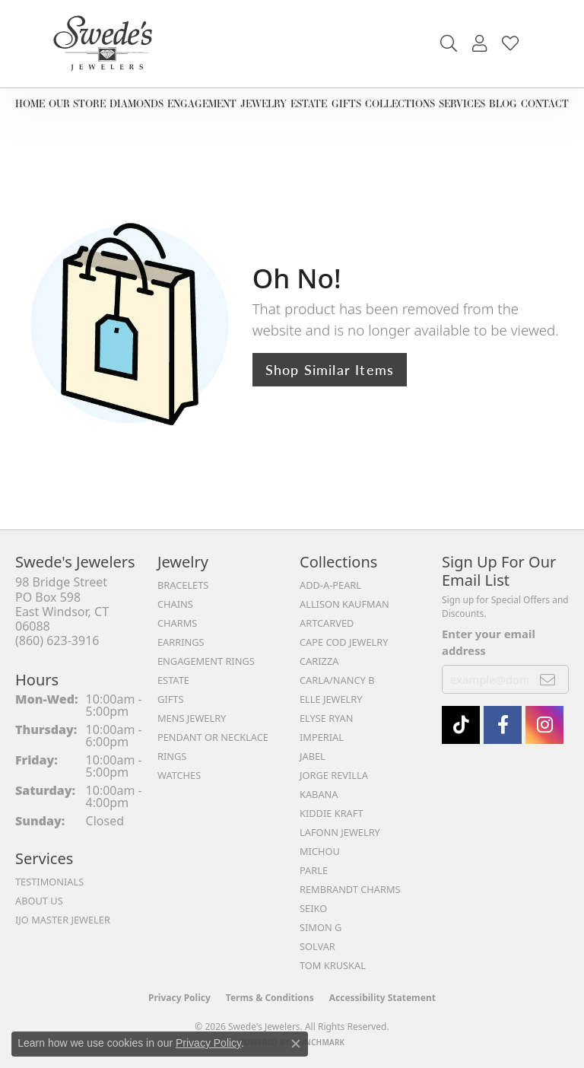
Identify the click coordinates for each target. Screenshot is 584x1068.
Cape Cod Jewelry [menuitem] (344, 642)
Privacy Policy (179, 997)
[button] (448, 44)
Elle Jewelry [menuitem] (331, 699)
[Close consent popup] (295, 1043)
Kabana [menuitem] (319, 794)
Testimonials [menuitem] (49, 881)
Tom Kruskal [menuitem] (333, 965)
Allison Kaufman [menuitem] (344, 604)
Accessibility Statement (382, 997)
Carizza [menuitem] (319, 661)
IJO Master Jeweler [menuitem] (62, 920)
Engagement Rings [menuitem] (206, 661)
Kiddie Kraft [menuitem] (331, 813)
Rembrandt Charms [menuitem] (350, 889)
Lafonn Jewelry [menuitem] (340, 832)
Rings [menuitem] (171, 756)
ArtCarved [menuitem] (327, 623)
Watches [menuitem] (179, 775)
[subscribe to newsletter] (548, 679)
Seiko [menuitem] (313, 908)
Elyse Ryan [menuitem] (327, 718)
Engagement (201, 103)
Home (30, 103)
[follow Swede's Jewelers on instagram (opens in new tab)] (544, 725)
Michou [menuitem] (320, 851)
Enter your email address (488, 642)
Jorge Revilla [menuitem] (334, 775)
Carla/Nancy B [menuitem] (337, 680)
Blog (503, 103)
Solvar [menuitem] (317, 946)
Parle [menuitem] (314, 870)
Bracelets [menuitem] (182, 585)
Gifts (346, 103)
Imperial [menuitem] (322, 737)
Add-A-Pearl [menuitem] (330, 585)
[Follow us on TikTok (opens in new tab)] (461, 725)
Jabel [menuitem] (312, 756)
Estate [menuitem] (173, 680)
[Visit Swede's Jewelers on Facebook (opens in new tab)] (503, 725)
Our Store (77, 103)
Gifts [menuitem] (170, 699)
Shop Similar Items (330, 369)
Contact (545, 103)
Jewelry (263, 103)
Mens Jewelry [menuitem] (191, 718)
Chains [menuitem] (175, 604)
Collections (400, 103)
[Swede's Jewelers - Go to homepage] (107, 43)
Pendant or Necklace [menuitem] (212, 737)
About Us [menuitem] (39, 900)
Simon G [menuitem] (320, 927)
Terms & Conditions (270, 997)
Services (462, 103)
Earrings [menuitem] (181, 642)
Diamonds (136, 103)
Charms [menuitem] (177, 623)
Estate (308, 103)
